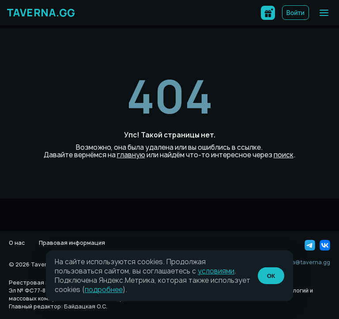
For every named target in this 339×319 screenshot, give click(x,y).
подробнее (104, 289)
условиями (216, 271)
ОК (271, 276)
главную (131, 155)
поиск (284, 155)
